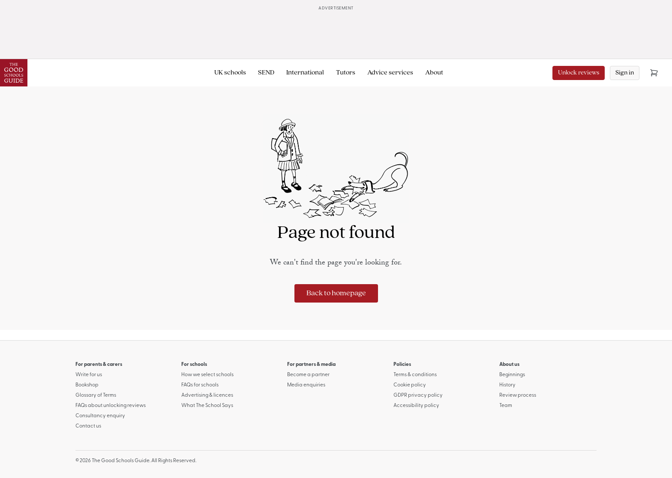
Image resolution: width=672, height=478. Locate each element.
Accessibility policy (416, 405)
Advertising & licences (207, 395)
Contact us (88, 426)
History (507, 385)
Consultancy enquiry (100, 416)
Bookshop (87, 385)
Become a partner (308, 374)
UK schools (230, 72)
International (305, 72)
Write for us (88, 374)
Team (505, 405)
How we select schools (207, 374)
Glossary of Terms (95, 395)
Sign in (624, 73)
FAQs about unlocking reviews (110, 405)
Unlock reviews (578, 73)
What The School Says (207, 405)
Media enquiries (306, 385)
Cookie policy (409, 385)
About (434, 72)
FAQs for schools (200, 385)
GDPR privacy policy (418, 395)
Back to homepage (336, 293)
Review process (517, 395)
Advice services (390, 72)
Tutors (345, 72)
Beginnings (512, 374)
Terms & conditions (415, 374)
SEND (266, 72)
